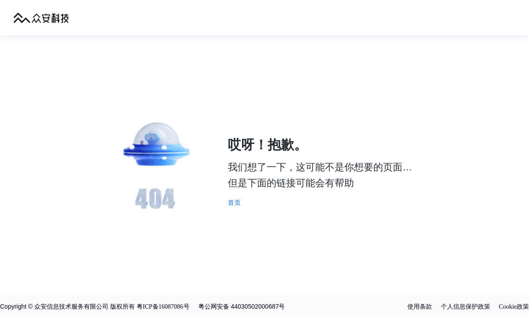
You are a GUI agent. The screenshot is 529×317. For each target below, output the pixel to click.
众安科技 (41, 17)
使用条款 (419, 306)
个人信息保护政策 (465, 306)
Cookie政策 (514, 306)
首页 (234, 202)
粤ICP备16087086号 (163, 306)
